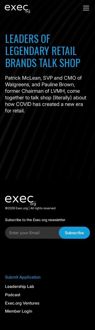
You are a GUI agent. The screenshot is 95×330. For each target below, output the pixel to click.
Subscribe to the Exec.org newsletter (35, 220)
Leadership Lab (19, 286)
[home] (25, 8)
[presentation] (43, 252)
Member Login (18, 311)
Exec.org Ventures (22, 303)
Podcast (12, 294)
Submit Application (23, 277)
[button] (85, 8)
